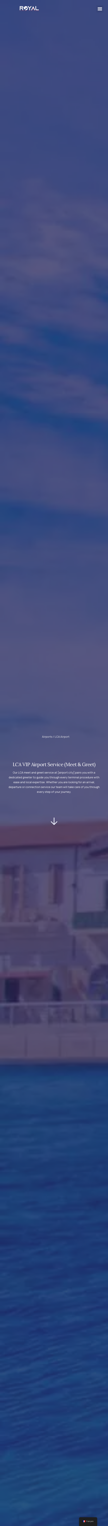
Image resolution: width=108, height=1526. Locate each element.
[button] (99, 9)
